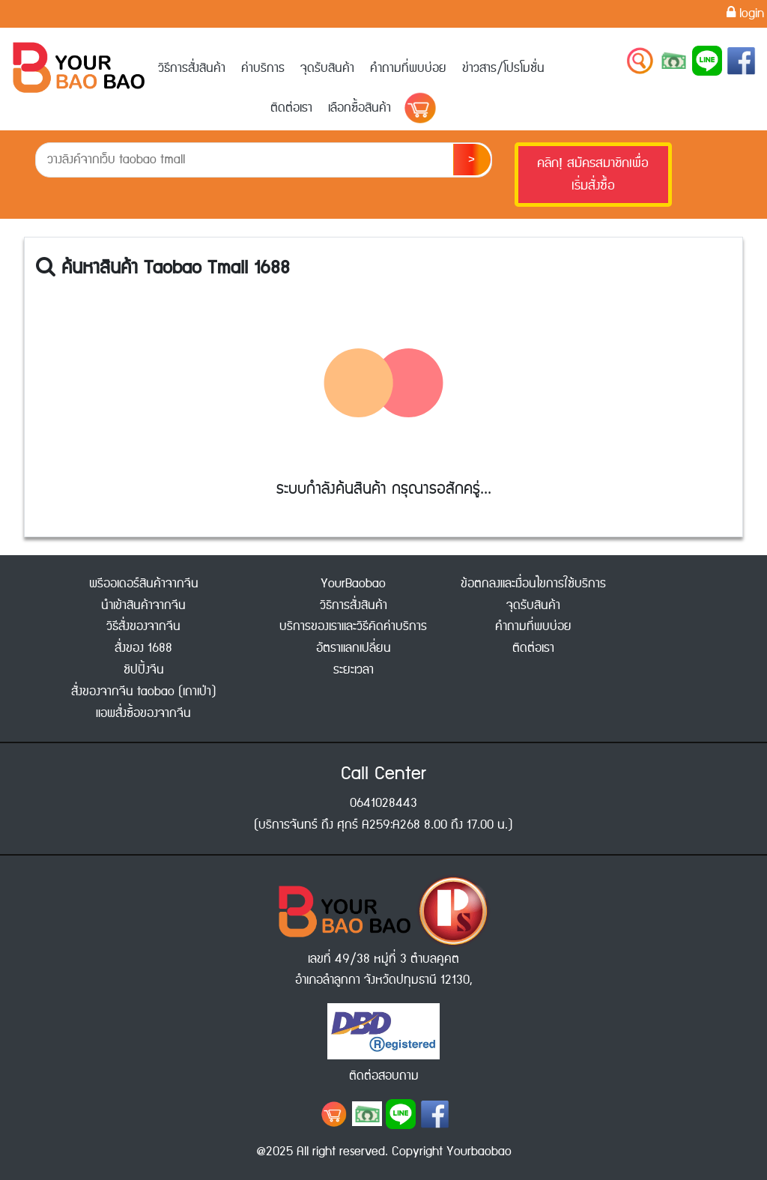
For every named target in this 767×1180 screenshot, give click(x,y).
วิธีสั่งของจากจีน (143, 626)
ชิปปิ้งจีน (144, 669)
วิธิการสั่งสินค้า (353, 605)
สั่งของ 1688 (143, 648)
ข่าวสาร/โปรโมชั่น (503, 68)
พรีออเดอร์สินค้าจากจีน (143, 583)
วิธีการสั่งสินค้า (191, 68)
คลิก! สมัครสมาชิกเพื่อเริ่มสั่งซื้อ (593, 174)
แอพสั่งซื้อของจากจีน (143, 713)
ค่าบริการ (263, 68)
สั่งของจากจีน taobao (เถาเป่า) (143, 691)
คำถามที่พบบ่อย (408, 68)
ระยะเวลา (353, 669)
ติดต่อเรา (291, 107)
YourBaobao (353, 583)
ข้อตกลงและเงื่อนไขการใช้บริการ (533, 583)
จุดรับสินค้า (327, 68)
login (745, 13)
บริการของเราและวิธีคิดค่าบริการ (353, 626)
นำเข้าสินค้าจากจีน (143, 605)
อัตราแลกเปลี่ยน (353, 648)
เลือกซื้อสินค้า (359, 107)
